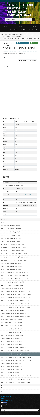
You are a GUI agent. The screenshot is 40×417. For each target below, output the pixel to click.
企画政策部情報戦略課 (15, 34)
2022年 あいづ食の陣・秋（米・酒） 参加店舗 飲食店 (15, 310)
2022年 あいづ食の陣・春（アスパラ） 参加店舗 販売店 (15, 297)
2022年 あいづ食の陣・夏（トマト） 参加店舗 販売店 (15, 304)
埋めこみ (33, 60)
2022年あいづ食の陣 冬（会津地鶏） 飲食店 (12, 285)
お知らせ (34, 26)
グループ (27, 26)
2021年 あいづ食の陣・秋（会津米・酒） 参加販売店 (14, 272)
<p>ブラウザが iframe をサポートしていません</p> (20, 89)
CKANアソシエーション (6, 400)
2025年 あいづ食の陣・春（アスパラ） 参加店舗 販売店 (15, 382)
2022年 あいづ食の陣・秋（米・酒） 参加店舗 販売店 (15, 313)
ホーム (5, 26)
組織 (20, 26)
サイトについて (7, 29)
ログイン (36, 1)
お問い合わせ (23, 29)
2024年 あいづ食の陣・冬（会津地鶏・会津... (12, 329)
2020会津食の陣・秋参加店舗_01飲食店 (10, 235)
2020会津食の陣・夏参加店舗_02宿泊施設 (11, 228)
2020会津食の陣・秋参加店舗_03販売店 (10, 241)
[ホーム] (2, 34)
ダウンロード (21, 43)
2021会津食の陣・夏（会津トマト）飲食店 (11, 263)
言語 (2, 408)
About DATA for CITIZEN (6, 396)
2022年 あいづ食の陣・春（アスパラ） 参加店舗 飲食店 (15, 291)
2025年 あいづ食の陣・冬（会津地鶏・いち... (12, 366)
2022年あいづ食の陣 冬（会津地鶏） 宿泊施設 (12, 282)
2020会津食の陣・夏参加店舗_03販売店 (10, 232)
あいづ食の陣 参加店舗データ (11, 36)
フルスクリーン (23, 60)
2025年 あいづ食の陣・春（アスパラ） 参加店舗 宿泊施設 (16, 375)
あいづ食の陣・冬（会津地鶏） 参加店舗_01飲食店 (13, 244)
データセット (13, 26)
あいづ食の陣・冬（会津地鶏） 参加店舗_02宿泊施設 (13, 247)
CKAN (3, 406)
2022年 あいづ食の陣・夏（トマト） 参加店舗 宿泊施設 (15, 307)
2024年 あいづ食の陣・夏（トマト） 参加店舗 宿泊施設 (20, 38)
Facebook (4, 391)
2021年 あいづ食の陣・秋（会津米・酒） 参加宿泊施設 (15, 275)
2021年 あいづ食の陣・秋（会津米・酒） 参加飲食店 (14, 278)
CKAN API (3, 398)
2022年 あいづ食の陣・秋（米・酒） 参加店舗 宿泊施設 (15, 316)
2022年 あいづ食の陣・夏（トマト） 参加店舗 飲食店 (15, 300)
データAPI (34, 43)
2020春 (2, 222)
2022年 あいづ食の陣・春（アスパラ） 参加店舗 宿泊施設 (16, 294)
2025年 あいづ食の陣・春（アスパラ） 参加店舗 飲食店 (15, 379)
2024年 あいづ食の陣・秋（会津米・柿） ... (12, 363)
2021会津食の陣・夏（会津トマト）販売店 (11, 269)
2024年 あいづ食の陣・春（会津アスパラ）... (12, 338)
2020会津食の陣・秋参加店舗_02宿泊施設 (11, 238)
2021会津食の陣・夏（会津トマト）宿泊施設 (11, 266)
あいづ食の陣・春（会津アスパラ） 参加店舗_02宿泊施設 (14, 257)
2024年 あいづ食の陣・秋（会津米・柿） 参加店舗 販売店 (16, 360)
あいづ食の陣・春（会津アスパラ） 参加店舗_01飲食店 (14, 253)
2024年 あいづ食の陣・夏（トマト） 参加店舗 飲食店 (15, 347)
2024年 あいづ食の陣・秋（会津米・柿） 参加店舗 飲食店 (16, 357)
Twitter (3, 388)
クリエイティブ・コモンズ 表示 (23, 194)
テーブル (7, 57)
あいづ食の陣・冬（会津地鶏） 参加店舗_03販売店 (13, 250)
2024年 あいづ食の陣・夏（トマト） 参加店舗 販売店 (15, 350)
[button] (27, 43)
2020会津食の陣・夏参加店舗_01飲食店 (10, 225)
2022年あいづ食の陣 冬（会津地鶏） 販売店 (12, 288)
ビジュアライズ (33, 29)
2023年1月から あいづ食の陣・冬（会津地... (12, 319)
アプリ (15, 29)
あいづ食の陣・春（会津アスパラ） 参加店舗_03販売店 (14, 260)
